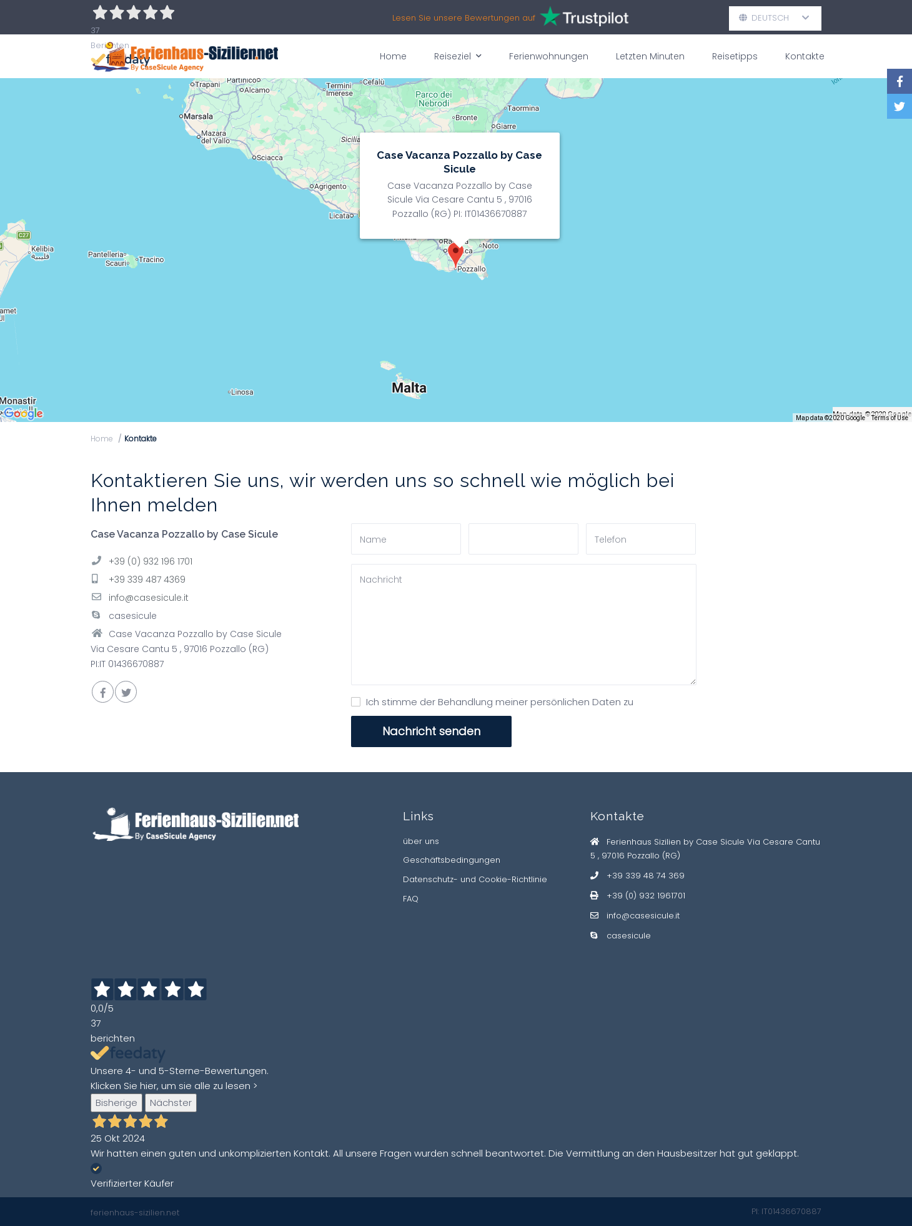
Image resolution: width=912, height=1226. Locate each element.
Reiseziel (458, 56)
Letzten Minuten (650, 56)
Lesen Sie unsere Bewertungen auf (511, 18)
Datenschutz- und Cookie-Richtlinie (475, 879)
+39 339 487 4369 (147, 579)
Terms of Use (889, 418)
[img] (456, 250)
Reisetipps (735, 56)
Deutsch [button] (774, 18)
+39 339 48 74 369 (646, 876)
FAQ (411, 899)
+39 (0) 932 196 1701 (150, 561)
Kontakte (805, 56)
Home (393, 56)
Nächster (171, 1102)
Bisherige (116, 1102)
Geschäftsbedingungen (451, 860)
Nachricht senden (431, 731)
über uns (421, 841)
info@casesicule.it (149, 597)
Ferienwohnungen (548, 56)
